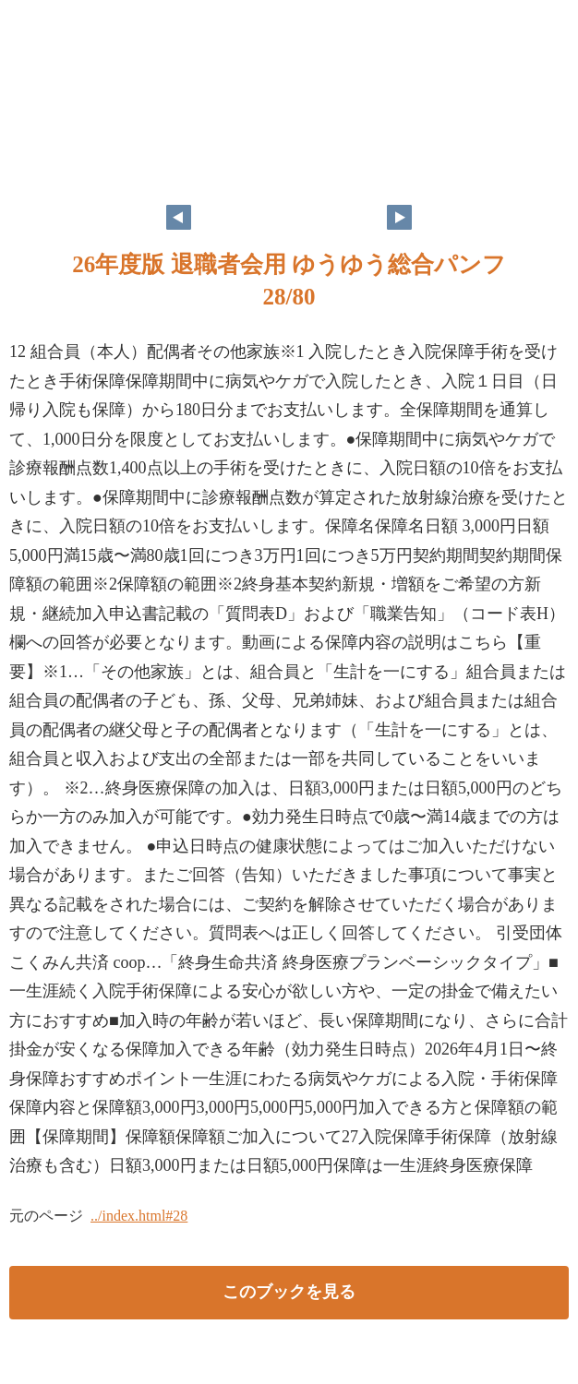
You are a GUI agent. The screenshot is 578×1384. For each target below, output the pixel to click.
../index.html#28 (138, 1215)
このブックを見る (289, 1292)
